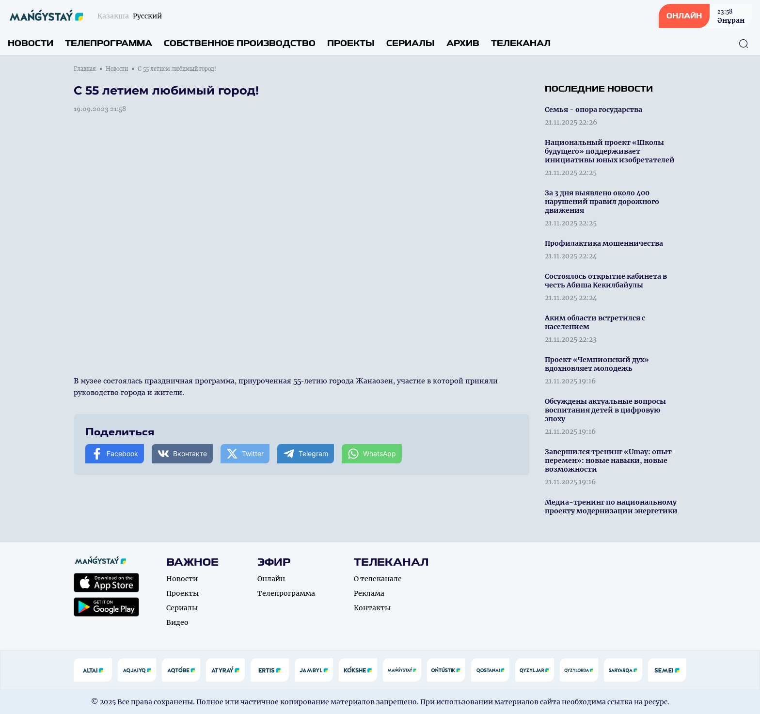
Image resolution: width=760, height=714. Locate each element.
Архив (462, 43)
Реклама (369, 593)
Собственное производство (240, 43)
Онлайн (271, 578)
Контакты (372, 607)
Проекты (351, 43)
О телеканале (378, 578)
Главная (85, 68)
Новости (30, 43)
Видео (177, 622)
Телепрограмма (108, 43)
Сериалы (410, 43)
